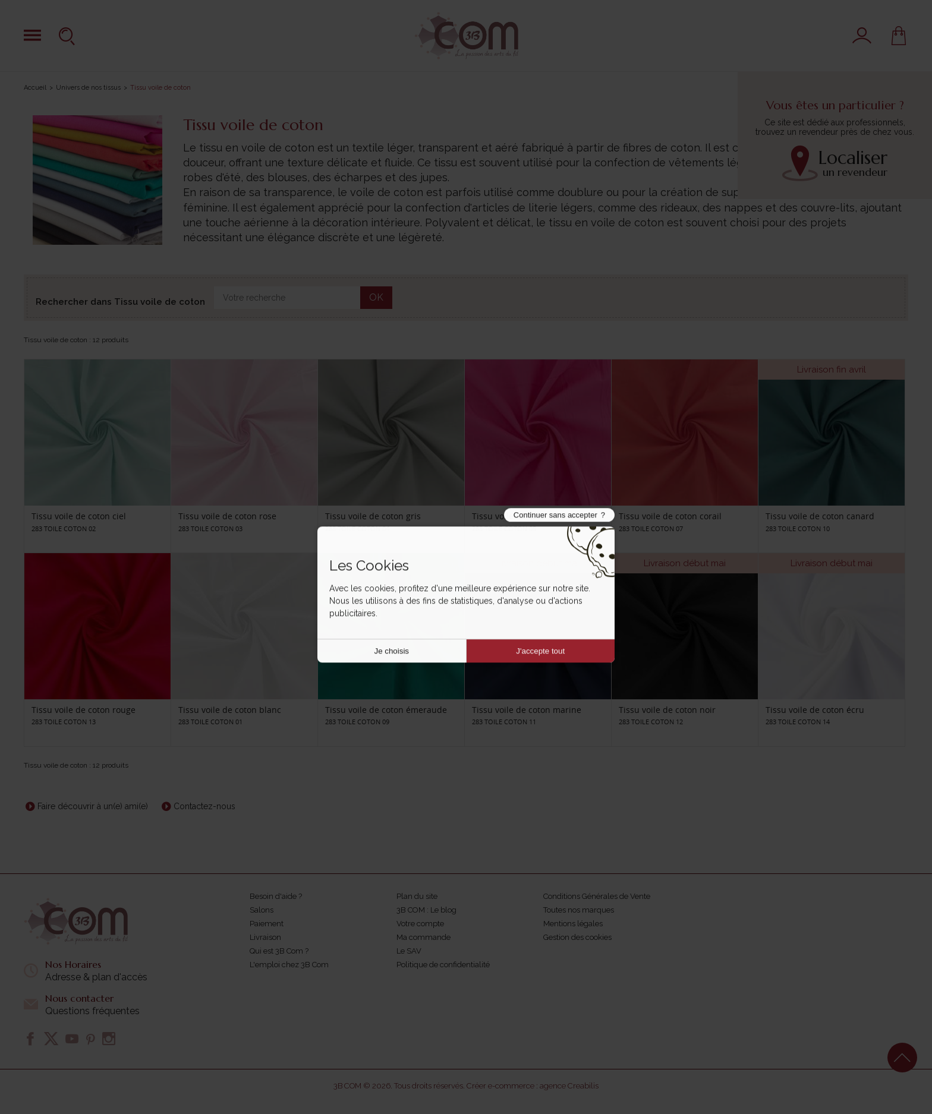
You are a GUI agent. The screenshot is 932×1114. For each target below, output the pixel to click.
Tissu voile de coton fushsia (527, 516)
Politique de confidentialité (443, 964)
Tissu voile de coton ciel (79, 516)
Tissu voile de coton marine (526, 709)
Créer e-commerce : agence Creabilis (533, 1085)
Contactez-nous (204, 806)
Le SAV (408, 951)
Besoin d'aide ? (276, 896)
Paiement (267, 923)
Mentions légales (573, 923)
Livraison (265, 937)
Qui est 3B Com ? (279, 951)
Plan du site (416, 896)
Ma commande (423, 937)
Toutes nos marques (578, 910)
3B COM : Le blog (426, 910)
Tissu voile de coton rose (227, 516)
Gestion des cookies (577, 937)
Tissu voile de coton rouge (84, 709)
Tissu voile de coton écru (815, 709)
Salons (261, 910)
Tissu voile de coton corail (670, 516)
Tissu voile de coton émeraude (386, 709)
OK (376, 297)
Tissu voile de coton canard (820, 516)
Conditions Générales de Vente (596, 896)
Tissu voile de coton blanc (229, 709)
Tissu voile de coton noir (667, 709)
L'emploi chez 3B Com (289, 964)
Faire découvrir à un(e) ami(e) (92, 806)
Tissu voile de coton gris (373, 516)
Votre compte (420, 923)
